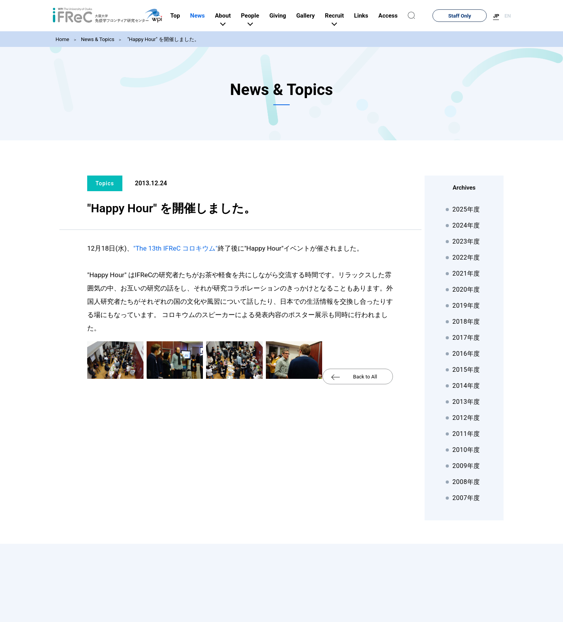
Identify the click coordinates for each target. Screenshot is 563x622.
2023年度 (466, 241)
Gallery (325, 15)
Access (408, 15)
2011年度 (466, 433)
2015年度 (466, 369)
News (217, 15)
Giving (297, 15)
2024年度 (466, 225)
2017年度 (466, 337)
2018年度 (466, 321)
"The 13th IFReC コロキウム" (175, 248)
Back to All (365, 377)
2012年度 (466, 417)
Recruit (354, 15)
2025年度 (466, 209)
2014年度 (466, 385)
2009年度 (466, 466)
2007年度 (466, 498)
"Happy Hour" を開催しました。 (162, 39)
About (243, 15)
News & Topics (97, 39)
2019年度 (466, 305)
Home (62, 39)
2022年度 (466, 257)
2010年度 (466, 450)
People (270, 15)
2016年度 (466, 353)
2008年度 (466, 482)
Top (195, 15)
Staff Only (469, 16)
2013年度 (466, 401)
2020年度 (466, 289)
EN (507, 16)
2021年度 (466, 273)
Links (381, 15)
